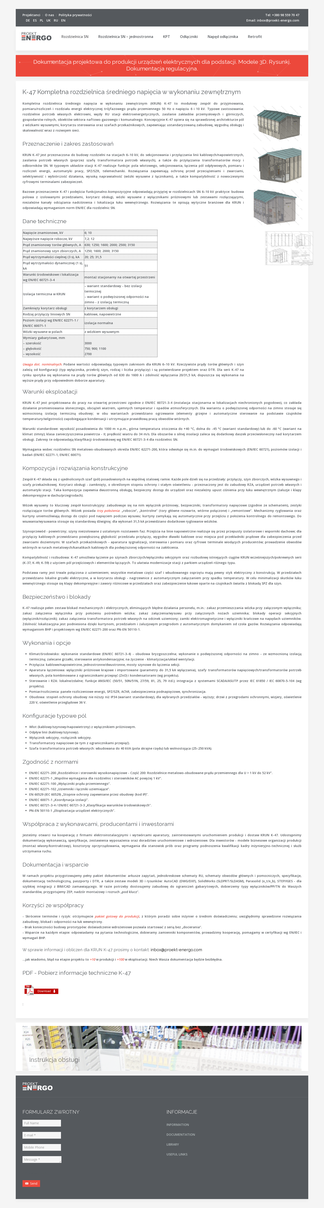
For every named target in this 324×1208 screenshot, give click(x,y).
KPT (166, 36)
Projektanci (31, 15)
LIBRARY (172, 1144)
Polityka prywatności (75, 15)
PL (42, 20)
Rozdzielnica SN (74, 36)
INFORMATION (177, 1124)
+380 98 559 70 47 (285, 15)
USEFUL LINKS (176, 1154)
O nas (49, 15)
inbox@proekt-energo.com (278, 20)
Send (31, 1183)
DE (28, 20)
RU (56, 20)
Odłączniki (189, 36)
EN (63, 20)
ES (35, 20)
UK (49, 20)
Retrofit (255, 36)
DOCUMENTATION (180, 1134)
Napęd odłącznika (223, 36)
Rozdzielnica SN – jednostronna (125, 36)
